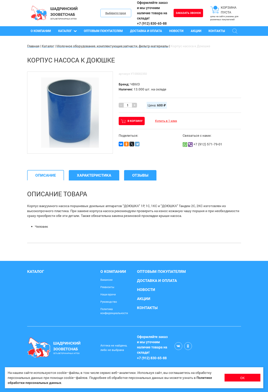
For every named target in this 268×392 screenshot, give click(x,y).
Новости (176, 31)
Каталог (67, 31)
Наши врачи (108, 294)
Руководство (108, 301)
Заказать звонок (188, 12)
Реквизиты (107, 287)
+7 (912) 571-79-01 (207, 144)
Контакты (216, 31)
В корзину (132, 121)
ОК (242, 377)
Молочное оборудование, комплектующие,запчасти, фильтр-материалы (112, 46)
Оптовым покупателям (103, 31)
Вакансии (106, 280)
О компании (41, 31)
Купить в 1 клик (166, 121)
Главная (33, 46)
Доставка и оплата (146, 31)
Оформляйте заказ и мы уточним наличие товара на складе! (152, 10)
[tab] (45, 175)
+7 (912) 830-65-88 (152, 23)
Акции (196, 31)
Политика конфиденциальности (114, 311)
